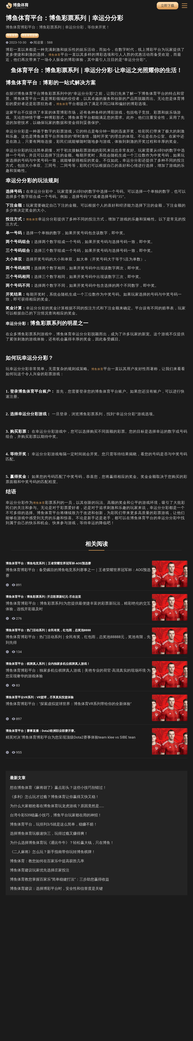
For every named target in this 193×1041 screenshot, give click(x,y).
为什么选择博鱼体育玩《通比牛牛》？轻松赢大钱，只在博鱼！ (62, 847)
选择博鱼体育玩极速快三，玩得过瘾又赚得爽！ (49, 838)
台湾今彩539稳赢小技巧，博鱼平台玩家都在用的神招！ (56, 819)
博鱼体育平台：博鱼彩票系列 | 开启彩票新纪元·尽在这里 (54, 598)
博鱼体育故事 (35, 36)
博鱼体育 (13, 36)
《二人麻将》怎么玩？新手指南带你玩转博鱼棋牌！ (52, 856)
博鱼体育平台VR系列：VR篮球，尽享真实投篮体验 (50, 700)
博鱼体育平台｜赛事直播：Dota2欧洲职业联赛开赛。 (52, 734)
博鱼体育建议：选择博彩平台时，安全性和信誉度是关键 (56, 893)
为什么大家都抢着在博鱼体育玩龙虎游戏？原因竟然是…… (57, 810)
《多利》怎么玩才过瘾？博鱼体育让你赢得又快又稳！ (54, 801)
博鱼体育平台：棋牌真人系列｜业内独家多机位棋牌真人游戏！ (60, 666)
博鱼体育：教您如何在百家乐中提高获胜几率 (47, 865)
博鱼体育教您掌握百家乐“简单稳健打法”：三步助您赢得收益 (59, 884)
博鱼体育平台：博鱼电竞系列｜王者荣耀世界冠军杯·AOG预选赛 (61, 564)
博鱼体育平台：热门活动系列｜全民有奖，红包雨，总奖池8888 (61, 632)
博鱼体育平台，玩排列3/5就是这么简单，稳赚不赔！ (53, 829)
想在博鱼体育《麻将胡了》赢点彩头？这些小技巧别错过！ (58, 792)
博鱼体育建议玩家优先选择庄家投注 (39, 874)
